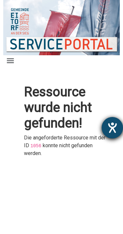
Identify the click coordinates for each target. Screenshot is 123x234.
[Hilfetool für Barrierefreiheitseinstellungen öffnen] (112, 127)
